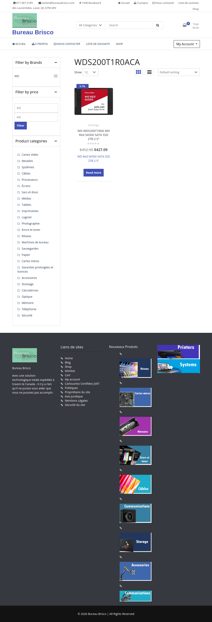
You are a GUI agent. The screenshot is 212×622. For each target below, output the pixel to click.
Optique (27, 296)
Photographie (31, 223)
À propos (141, 3)
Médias (26, 198)
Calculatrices (30, 290)
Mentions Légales (76, 400)
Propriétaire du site (77, 392)
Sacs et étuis (30, 192)
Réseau (26, 236)
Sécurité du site (75, 405)
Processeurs (30, 180)
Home (69, 358)
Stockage (93, 125)
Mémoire (28, 303)
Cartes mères (30, 261)
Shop (196, 9)
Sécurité (27, 315)
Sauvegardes (30, 248)
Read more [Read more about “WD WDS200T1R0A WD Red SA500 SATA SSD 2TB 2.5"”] (93, 172)
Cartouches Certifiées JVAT (82, 384)
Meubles (27, 161)
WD (17, 76)
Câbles (26, 173)
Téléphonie (29, 309)
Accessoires (29, 278)
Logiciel (27, 217)
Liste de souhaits (188, 3)
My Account (185, 44)
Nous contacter (163, 3)
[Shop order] (179, 72)
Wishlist (70, 371)
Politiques (71, 388)
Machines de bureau (35, 242)
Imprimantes (30, 211)
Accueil (124, 3)
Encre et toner (31, 230)
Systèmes (28, 167)
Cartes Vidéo (30, 155)
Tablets (26, 205)
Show (78, 72)
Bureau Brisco (33, 32)
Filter (20, 125)
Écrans (26, 186)
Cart (67, 375)
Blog (68, 362)
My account (72, 379)
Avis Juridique (74, 396)
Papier (26, 255)
